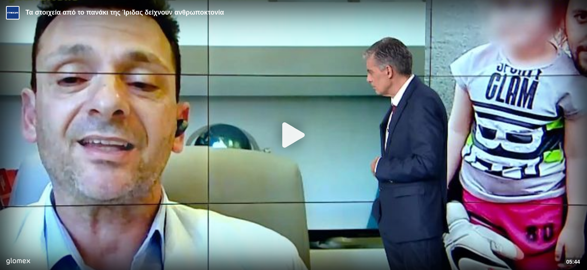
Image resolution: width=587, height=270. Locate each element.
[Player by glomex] (18, 262)
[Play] (293, 135)
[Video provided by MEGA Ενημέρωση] (12, 13)
